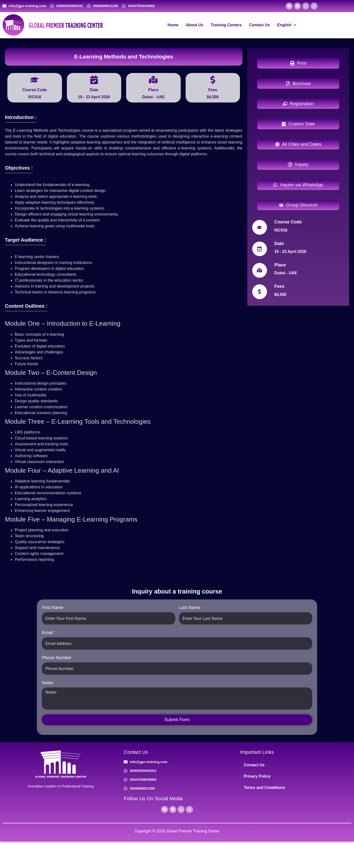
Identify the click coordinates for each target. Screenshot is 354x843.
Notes (47, 683)
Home (172, 26)
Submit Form (177, 720)
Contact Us (259, 26)
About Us (194, 26)
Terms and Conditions (264, 788)
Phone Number (57, 658)
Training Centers (226, 26)
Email (47, 633)
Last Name (189, 608)
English (286, 26)
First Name (52, 608)
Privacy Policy (257, 777)
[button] (287, 25)
